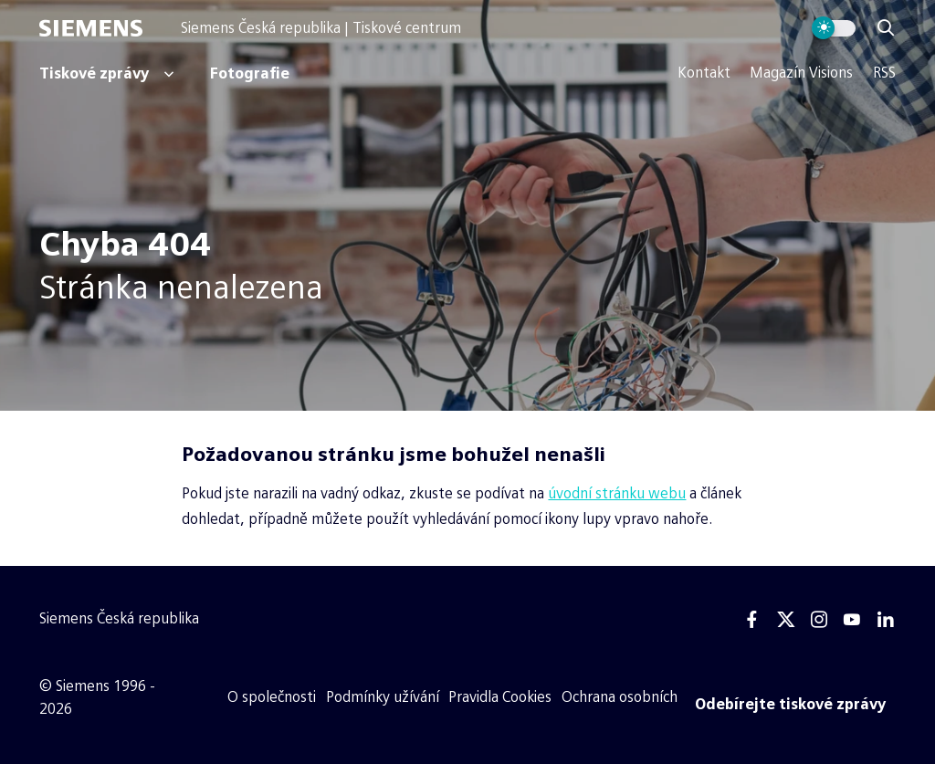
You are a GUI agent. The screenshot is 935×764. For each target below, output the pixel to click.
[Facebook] (752, 620)
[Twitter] (786, 620)
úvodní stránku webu (617, 493)
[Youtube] (851, 620)
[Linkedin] (885, 620)
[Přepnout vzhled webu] (834, 28)
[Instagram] (819, 620)
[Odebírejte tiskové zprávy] (790, 704)
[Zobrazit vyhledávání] (886, 28)
